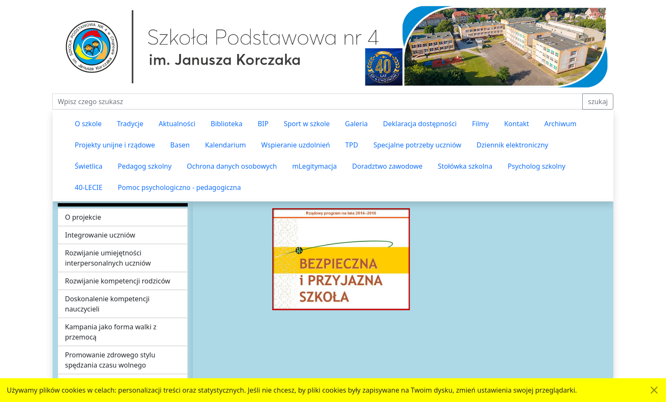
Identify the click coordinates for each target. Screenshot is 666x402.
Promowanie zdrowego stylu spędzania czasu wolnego (110, 360)
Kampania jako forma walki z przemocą (110, 332)
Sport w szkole (307, 123)
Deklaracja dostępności (420, 123)
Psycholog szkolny (536, 166)
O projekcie (83, 217)
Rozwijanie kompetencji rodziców (117, 281)
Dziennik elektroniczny (512, 145)
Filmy (480, 123)
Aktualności (176, 123)
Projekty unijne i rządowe (115, 145)
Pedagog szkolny (145, 166)
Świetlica (88, 166)
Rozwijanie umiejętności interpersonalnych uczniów (108, 258)
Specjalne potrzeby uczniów (417, 145)
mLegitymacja (314, 166)
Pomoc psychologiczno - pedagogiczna (179, 187)
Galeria (356, 123)
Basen (180, 145)
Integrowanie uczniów (100, 235)
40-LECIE (88, 187)
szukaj (598, 101)
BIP (263, 123)
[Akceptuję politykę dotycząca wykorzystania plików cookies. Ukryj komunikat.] (654, 390)
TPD (351, 145)
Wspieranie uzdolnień (295, 145)
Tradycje (130, 123)
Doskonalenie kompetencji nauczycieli (107, 304)
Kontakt (516, 123)
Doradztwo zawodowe (387, 166)
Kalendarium (225, 145)
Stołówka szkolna (465, 166)
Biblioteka (227, 123)
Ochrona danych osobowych (232, 166)
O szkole (88, 123)
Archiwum (560, 123)
